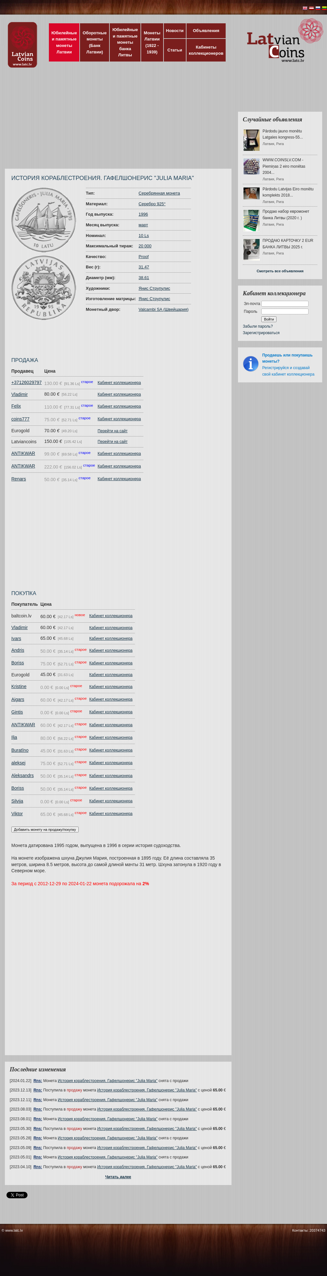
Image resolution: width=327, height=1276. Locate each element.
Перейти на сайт (113, 431)
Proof (144, 256)
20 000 (145, 245)
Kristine (19, 686)
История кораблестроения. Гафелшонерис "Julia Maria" (108, 1080)
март (143, 224)
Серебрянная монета (159, 193)
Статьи (174, 50)
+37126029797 (26, 382)
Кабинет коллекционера (119, 382)
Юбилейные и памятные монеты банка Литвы (125, 42)
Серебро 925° (152, 203)
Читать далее (118, 1177)
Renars (18, 478)
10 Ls (144, 235)
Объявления (206, 30)
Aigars (17, 699)
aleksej (18, 762)
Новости (175, 30)
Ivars (16, 638)
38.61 (144, 277)
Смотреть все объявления (280, 271)
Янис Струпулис (154, 288)
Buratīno (19, 750)
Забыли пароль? (258, 326)
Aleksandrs (22, 775)
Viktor (17, 813)
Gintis (17, 712)
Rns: (37, 1080)
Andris (17, 650)
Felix (16, 406)
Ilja (14, 737)
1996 (143, 214)
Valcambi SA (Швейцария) (163, 309)
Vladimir (19, 394)
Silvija (17, 801)
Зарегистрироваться (261, 333)
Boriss (17, 662)
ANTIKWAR (23, 453)
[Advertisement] (104, 121)
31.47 (144, 267)
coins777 (20, 419)
